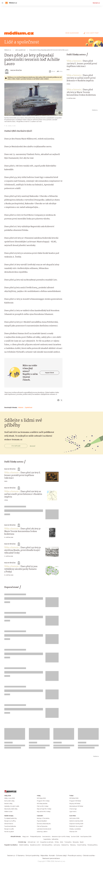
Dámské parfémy (47, 845)
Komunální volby (9, 801)
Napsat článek (49, 372)
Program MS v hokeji (43, 801)
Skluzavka (76, 842)
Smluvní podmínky (32, 855)
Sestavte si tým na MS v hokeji (61, 836)
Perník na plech (9, 831)
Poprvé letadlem (42, 821)
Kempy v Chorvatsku (43, 818)
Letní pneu (57, 845)
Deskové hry (65, 845)
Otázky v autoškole (75, 829)
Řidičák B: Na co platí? (76, 826)
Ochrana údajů (61, 855)
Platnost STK (73, 831)
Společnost (28, 407)
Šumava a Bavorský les (44, 823)
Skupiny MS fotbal (74, 803)
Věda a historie (74, 61)
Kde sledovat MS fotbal (76, 806)
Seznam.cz (96, 3)
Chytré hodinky (81, 845)
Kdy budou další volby (10, 809)
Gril (38, 842)
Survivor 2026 (75, 836)
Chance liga (73, 809)
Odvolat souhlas (89, 855)
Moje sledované (72, 33)
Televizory (73, 845)
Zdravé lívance (8, 823)
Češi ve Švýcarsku (42, 826)
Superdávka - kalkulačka (50, 839)
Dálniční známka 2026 (76, 821)
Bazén (82, 842)
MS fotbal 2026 (73, 798)
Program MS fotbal (75, 801)
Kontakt (52, 855)
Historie (20, 407)
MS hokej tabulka (42, 803)
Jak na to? (32, 446)
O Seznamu (20, 855)
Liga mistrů (72, 811)
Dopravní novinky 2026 (76, 823)
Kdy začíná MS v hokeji (43, 811)
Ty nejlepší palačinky (10, 818)
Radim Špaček (16, 70)
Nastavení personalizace (51, 858)
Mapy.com (25, 836)
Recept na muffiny (10, 821)
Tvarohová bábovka (10, 826)
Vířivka (57, 842)
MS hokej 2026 (41, 798)
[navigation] (2, 3)
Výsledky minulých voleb (11, 806)
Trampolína (67, 842)
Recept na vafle (9, 829)
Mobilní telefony (24, 845)
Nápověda (44, 855)
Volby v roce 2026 (9, 798)
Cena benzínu (46, 836)
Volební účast (8, 811)
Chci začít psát (91, 33)
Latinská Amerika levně (44, 829)
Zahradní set (31, 842)
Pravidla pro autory (75, 855)
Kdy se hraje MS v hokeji (44, 809)
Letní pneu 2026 (74, 818)
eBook (52, 71)
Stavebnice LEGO (35, 845)
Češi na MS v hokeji (42, 806)
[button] (33, 99)
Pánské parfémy (92, 845)
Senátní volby (8, 803)
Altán (61, 842)
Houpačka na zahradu (46, 842)
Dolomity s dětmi (42, 831)
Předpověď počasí (35, 836)
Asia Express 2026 (85, 836)
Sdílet (59, 71)
